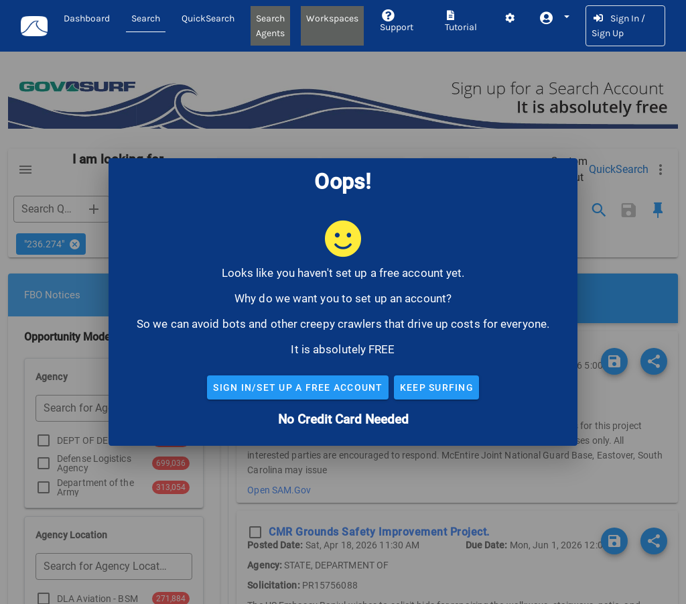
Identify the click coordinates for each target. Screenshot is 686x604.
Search (145, 18)
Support (396, 22)
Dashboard (87, 18)
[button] (554, 18)
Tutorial (461, 22)
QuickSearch (208, 18)
